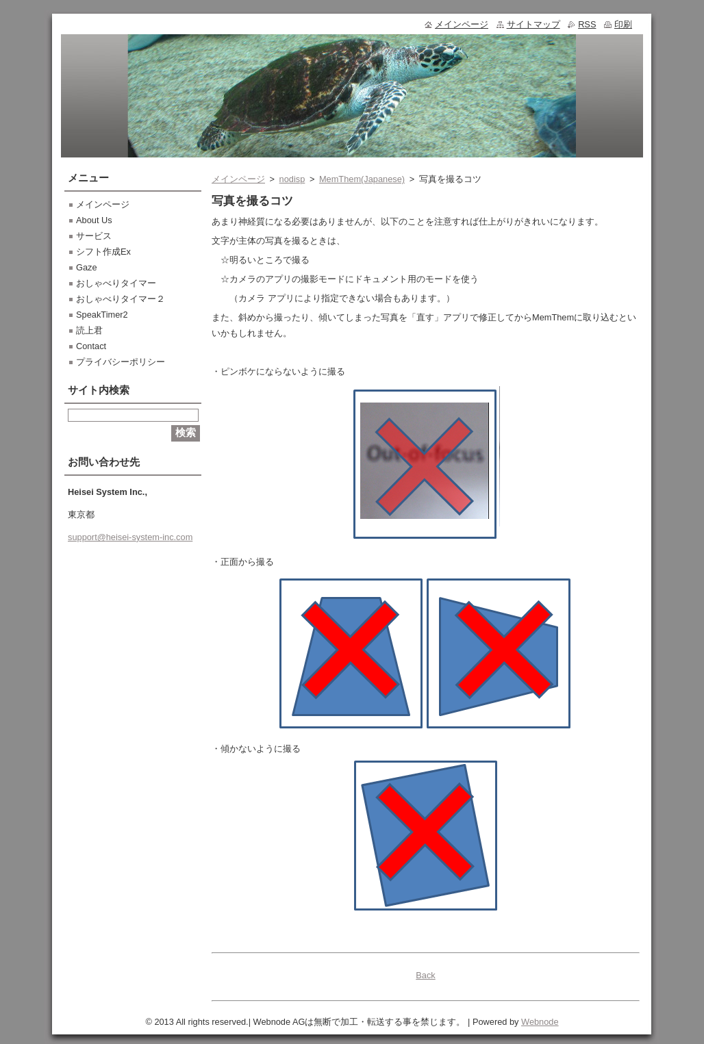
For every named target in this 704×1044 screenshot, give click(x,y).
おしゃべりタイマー (116, 283)
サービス (94, 236)
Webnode (540, 1022)
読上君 (89, 330)
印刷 (623, 24)
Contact (91, 346)
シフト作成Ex (103, 251)
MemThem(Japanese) (362, 179)
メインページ (238, 179)
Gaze (86, 267)
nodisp (292, 179)
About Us (94, 220)
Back (425, 975)
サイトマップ (533, 24)
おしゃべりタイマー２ (120, 299)
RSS (587, 24)
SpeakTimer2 (102, 314)
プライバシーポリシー (120, 362)
